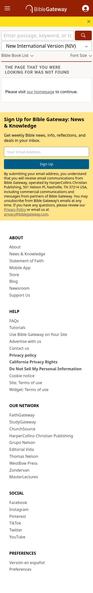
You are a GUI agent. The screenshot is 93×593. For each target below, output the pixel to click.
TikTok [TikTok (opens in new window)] (15, 523)
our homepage (41, 91)
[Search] (83, 35)
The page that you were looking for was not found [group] (37, 70)
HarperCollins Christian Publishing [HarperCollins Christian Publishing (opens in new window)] (41, 436)
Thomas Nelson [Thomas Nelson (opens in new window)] (23, 456)
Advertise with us (25, 341)
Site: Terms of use (25, 382)
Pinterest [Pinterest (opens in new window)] (17, 516)
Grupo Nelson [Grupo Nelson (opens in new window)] (22, 442)
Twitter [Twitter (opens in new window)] (15, 530)
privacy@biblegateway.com (26, 214)
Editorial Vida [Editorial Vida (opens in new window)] (21, 449)
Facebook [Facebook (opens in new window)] (18, 502)
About (15, 247)
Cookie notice (22, 375)
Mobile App (20, 267)
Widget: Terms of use (29, 389)
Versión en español (27, 562)
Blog (13, 281)
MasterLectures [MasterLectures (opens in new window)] (23, 477)
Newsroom (19, 288)
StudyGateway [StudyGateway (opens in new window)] (22, 422)
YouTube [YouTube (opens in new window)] (17, 537)
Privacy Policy (15, 209)
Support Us (19, 295)
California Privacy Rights (33, 362)
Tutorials (17, 327)
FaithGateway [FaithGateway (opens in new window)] (22, 415)
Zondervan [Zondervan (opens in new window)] (19, 470)
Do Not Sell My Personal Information (45, 369)
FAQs (14, 321)
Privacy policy (22, 355)
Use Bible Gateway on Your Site (38, 334)
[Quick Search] (37, 35)
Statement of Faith (26, 261)
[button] (85, 8)
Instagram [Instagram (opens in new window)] (19, 509)
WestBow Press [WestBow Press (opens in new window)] (23, 463)
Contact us (19, 348)
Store (14, 274)
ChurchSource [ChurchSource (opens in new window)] (22, 429)
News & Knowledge (27, 254)
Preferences (20, 569)
